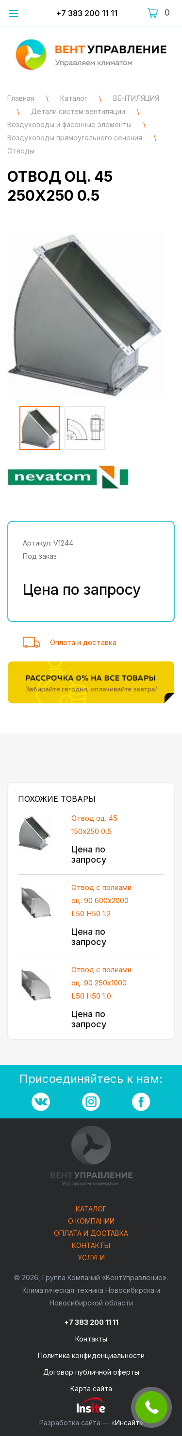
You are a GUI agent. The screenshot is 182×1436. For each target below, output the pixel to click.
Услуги (91, 1258)
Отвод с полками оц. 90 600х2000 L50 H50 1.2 (101, 900)
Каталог (91, 1209)
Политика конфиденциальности (91, 1355)
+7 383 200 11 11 (86, 13)
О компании (91, 1221)
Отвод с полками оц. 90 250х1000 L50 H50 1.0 (101, 983)
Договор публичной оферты (91, 1372)
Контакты (91, 1245)
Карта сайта (91, 1388)
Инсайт (127, 1422)
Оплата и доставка (83, 642)
